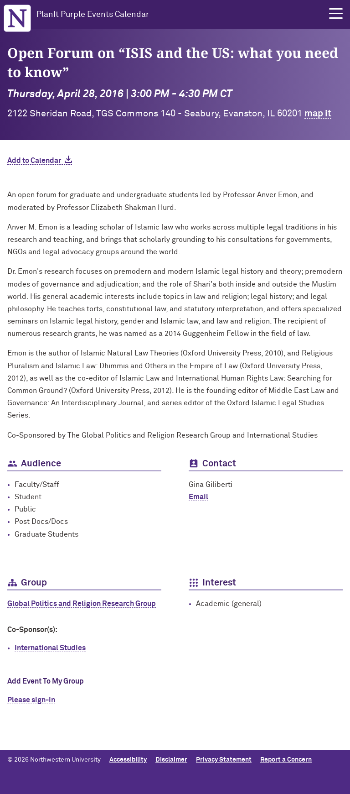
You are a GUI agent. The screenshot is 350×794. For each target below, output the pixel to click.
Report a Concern (286, 760)
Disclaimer (171, 760)
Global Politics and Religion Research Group (81, 603)
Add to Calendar (34, 160)
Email (198, 497)
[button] (336, 13)
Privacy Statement (224, 760)
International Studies (50, 648)
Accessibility (128, 760)
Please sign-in (31, 700)
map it (317, 113)
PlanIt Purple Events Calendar (92, 14)
